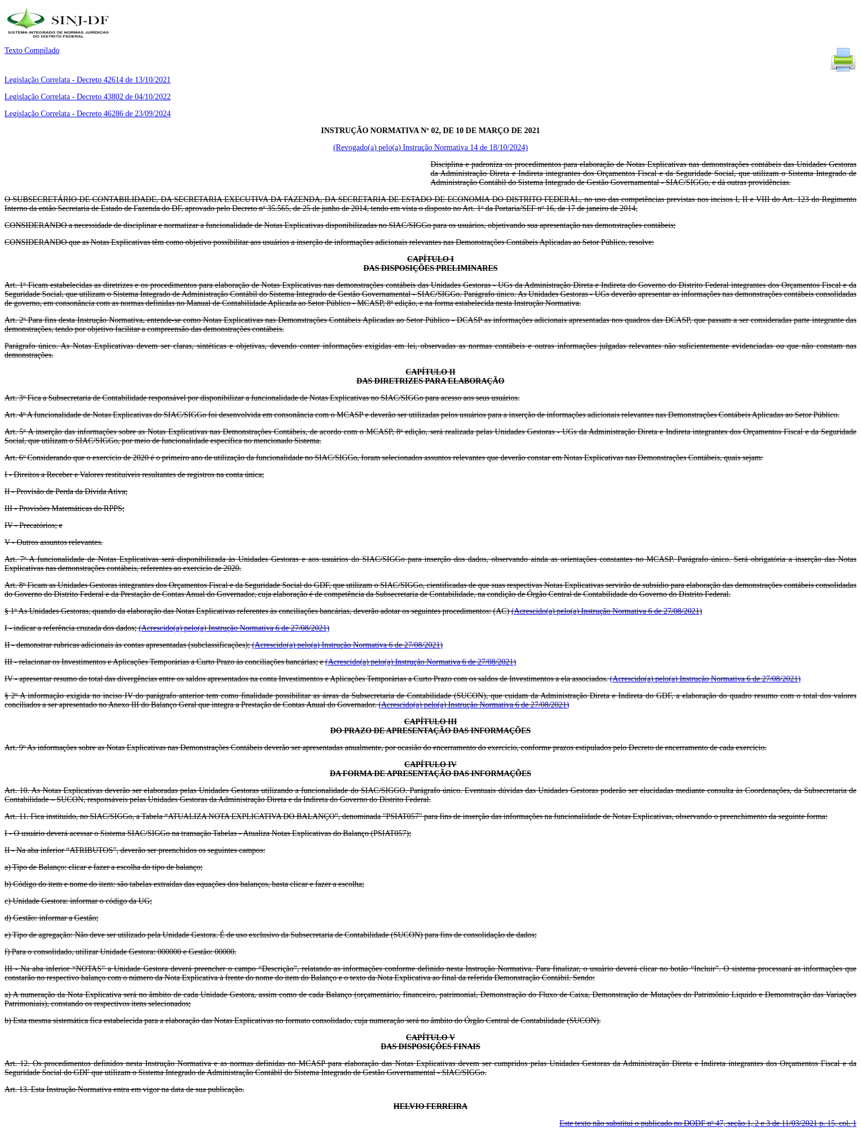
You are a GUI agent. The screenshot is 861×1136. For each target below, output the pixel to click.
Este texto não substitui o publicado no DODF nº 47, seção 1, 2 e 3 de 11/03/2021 (707, 1123)
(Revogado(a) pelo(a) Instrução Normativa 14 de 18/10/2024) (430, 147)
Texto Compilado (32, 50)
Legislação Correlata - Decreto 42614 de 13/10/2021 (88, 80)
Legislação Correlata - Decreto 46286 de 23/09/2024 (88, 113)
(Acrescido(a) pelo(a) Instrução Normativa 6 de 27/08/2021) (606, 611)
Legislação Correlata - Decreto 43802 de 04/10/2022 (88, 97)
